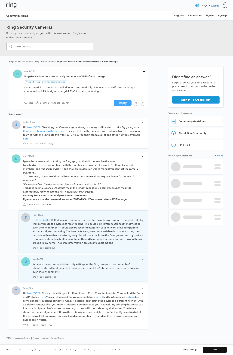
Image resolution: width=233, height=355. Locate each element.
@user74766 (33, 127)
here (25, 138)
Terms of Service (57, 338)
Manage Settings (189, 350)
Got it (215, 350)
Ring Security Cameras (45, 61)
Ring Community (16, 61)
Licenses (45, 338)
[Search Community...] (52, 46)
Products (29, 61)
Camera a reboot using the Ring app (44, 131)
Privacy (36, 338)
